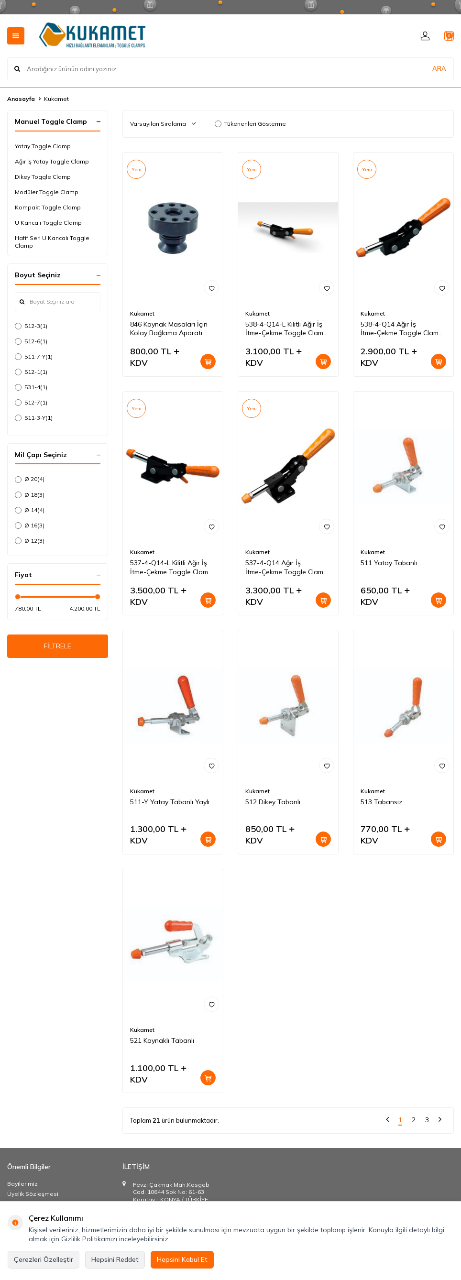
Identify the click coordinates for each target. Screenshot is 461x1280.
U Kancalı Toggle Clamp (48, 222)
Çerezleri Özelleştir (43, 1259)
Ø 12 (29, 541)
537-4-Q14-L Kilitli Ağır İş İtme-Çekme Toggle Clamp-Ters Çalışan (172, 567)
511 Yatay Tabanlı (389, 562)
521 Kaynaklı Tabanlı (162, 1040)
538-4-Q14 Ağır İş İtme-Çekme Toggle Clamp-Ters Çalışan (403, 329)
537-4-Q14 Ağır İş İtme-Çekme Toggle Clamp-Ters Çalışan (287, 567)
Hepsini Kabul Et (182, 1259)
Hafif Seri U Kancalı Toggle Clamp (52, 241)
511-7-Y (34, 357)
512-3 (31, 326)
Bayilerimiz (22, 1183)
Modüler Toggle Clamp (46, 192)
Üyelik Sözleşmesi (32, 1193)
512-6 (31, 341)
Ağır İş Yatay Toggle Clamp (52, 161)
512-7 (31, 402)
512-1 (31, 372)
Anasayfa (21, 98)
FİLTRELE (58, 648)
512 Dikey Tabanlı (272, 802)
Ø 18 (29, 495)
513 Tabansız (382, 802)
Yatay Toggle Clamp (43, 146)
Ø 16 (29, 525)
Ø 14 (29, 510)
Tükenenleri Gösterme (250, 123)
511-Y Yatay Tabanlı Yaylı (169, 802)
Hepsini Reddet (115, 1259)
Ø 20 (29, 479)
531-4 (31, 387)
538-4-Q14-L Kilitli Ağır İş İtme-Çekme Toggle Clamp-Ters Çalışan (287, 329)
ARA (439, 69)
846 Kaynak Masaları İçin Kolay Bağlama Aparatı (169, 329)
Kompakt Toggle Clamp (48, 207)
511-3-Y (34, 418)
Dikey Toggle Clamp (43, 176)
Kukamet (142, 313)
